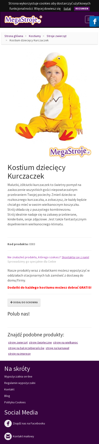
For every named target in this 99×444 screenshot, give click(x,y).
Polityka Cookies (15, 402)
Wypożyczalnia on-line (18, 376)
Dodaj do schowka (24, 302)
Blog (7, 396)
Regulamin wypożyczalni (19, 383)
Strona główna (13, 36)
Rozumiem (81, 8)
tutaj (67, 8)
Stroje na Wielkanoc (65, 342)
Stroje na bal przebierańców (26, 348)
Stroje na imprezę (19, 354)
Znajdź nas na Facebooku (24, 423)
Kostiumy (35, 36)
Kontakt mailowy (19, 436)
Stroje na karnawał (57, 348)
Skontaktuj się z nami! (75, 257)
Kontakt (9, 389)
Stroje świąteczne (40, 342)
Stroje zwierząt (56, 36)
